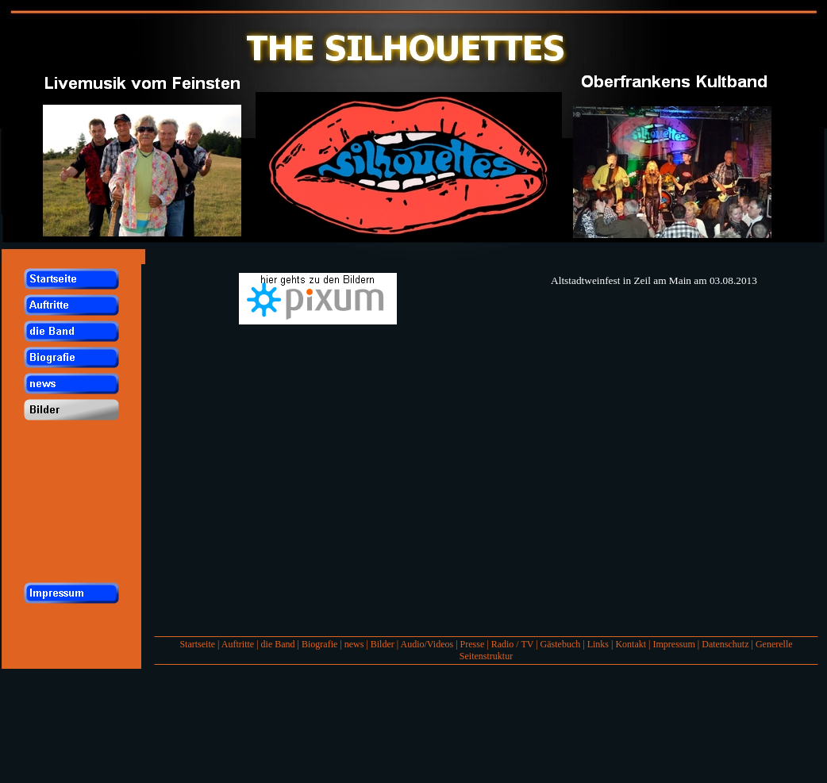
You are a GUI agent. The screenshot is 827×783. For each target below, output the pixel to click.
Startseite (197, 644)
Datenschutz (725, 644)
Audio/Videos (427, 644)
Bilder (382, 644)
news (354, 644)
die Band (278, 644)
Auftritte (237, 644)
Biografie (319, 644)
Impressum (673, 644)
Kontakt (630, 644)
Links (598, 644)
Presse (472, 644)
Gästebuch (560, 644)
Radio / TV (512, 644)
